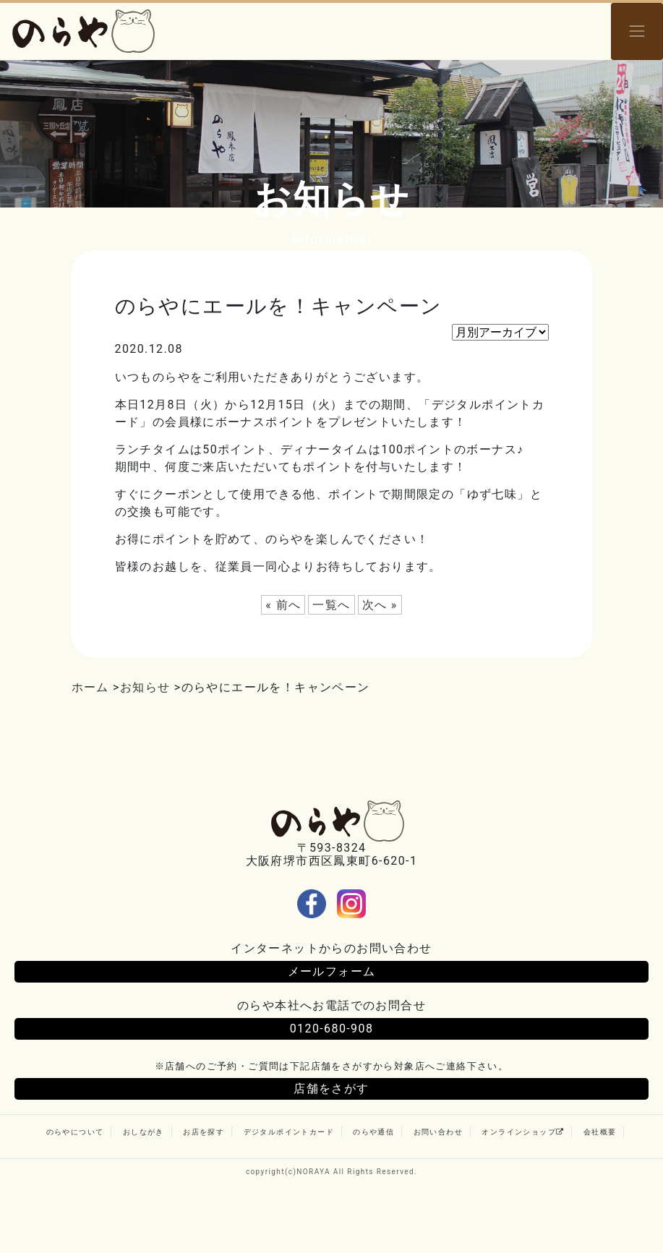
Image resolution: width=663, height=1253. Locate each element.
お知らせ (145, 687)
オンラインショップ (523, 1132)
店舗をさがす (331, 1088)
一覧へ (331, 605)
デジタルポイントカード (289, 1132)
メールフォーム (332, 971)
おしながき (143, 1132)
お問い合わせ (438, 1132)
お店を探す (203, 1132)
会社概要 (600, 1132)
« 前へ (283, 605)
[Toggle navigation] (637, 31)
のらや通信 (373, 1132)
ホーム (90, 687)
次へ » (380, 605)
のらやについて (75, 1132)
